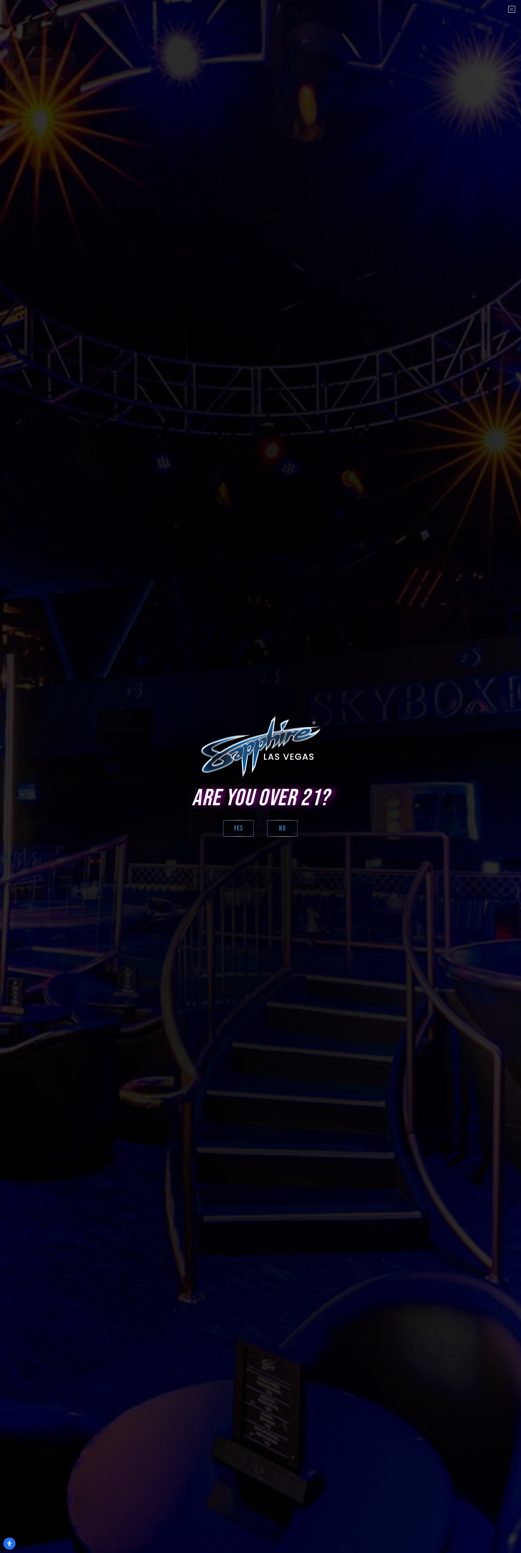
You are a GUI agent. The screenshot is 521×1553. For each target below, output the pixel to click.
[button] (511, 9)
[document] (260, 776)
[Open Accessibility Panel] (9, 1543)
